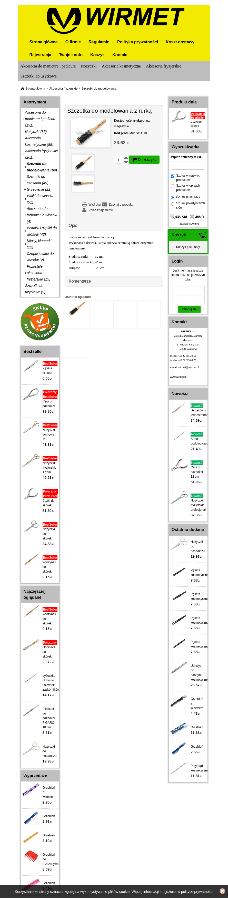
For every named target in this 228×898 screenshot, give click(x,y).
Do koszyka (144, 160)
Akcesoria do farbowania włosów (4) (42, 215)
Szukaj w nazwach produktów (186, 178)
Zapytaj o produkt (121, 204)
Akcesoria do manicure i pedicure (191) (40, 118)
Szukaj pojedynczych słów (188, 205)
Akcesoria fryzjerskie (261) (41, 154)
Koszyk (97, 55)
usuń (199, 216)
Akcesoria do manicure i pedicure (48, 66)
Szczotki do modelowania (99, 88)
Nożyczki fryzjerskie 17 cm (49, 467)
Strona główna (43, 42)
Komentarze (80, 281)
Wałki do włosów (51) (40, 199)
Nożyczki (88, 66)
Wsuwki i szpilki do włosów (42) (42, 231)
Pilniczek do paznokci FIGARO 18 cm (49, 718)
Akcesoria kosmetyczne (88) (39, 141)
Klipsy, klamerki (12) (39, 244)
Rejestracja (40, 55)
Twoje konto (71, 55)
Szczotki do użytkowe (39, 76)
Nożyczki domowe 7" (49, 434)
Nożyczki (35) (36, 132)
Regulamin (99, 42)
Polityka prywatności (137, 42)
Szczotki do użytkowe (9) (35, 289)
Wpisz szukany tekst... (187, 157)
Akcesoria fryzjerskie (163, 66)
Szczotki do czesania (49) (37, 180)
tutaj (188, 279)
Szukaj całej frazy (185, 197)
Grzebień (49, 816)
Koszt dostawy (180, 42)
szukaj (181, 216)
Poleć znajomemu (100, 210)
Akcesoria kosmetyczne (121, 66)
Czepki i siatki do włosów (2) (40, 257)
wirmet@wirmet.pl (189, 367)
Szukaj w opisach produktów (185, 188)
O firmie (73, 42)
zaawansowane (189, 223)
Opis (73, 225)
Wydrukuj (94, 204)
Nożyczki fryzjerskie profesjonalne (200, 505)
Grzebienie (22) (39, 189)
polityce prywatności (197, 892)
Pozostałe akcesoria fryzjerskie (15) (39, 272)
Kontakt (120, 55)
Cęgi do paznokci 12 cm (197, 472)
